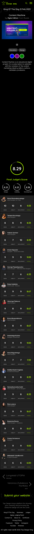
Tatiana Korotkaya (13, 215)
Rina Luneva (11, 404)
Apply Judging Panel (17, 515)
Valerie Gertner (12, 233)
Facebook (9, 523)
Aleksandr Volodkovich (15, 455)
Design (22, 50)
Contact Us (8, 518)
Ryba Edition (13, 18)
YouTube (13, 526)
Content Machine (17, 15)
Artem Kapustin (12, 250)
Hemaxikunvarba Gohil (15, 387)
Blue (12, 56)
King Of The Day (9, 512)
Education (13, 50)
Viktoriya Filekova (13, 301)
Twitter (17, 523)
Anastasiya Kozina (13, 335)
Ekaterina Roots (13, 421)
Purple (17, 56)
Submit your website (17, 495)
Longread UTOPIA (19, 476)
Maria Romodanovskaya (15, 198)
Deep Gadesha (12, 284)
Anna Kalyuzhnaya (13, 353)
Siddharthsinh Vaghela (15, 370)
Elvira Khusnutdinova (14, 318)
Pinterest (21, 526)
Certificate (26, 518)
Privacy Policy (17, 520)
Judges (27, 512)
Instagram (24, 523)
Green (22, 56)
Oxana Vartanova (13, 438)
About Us (17, 518)
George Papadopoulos (15, 267)
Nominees (20, 512)
